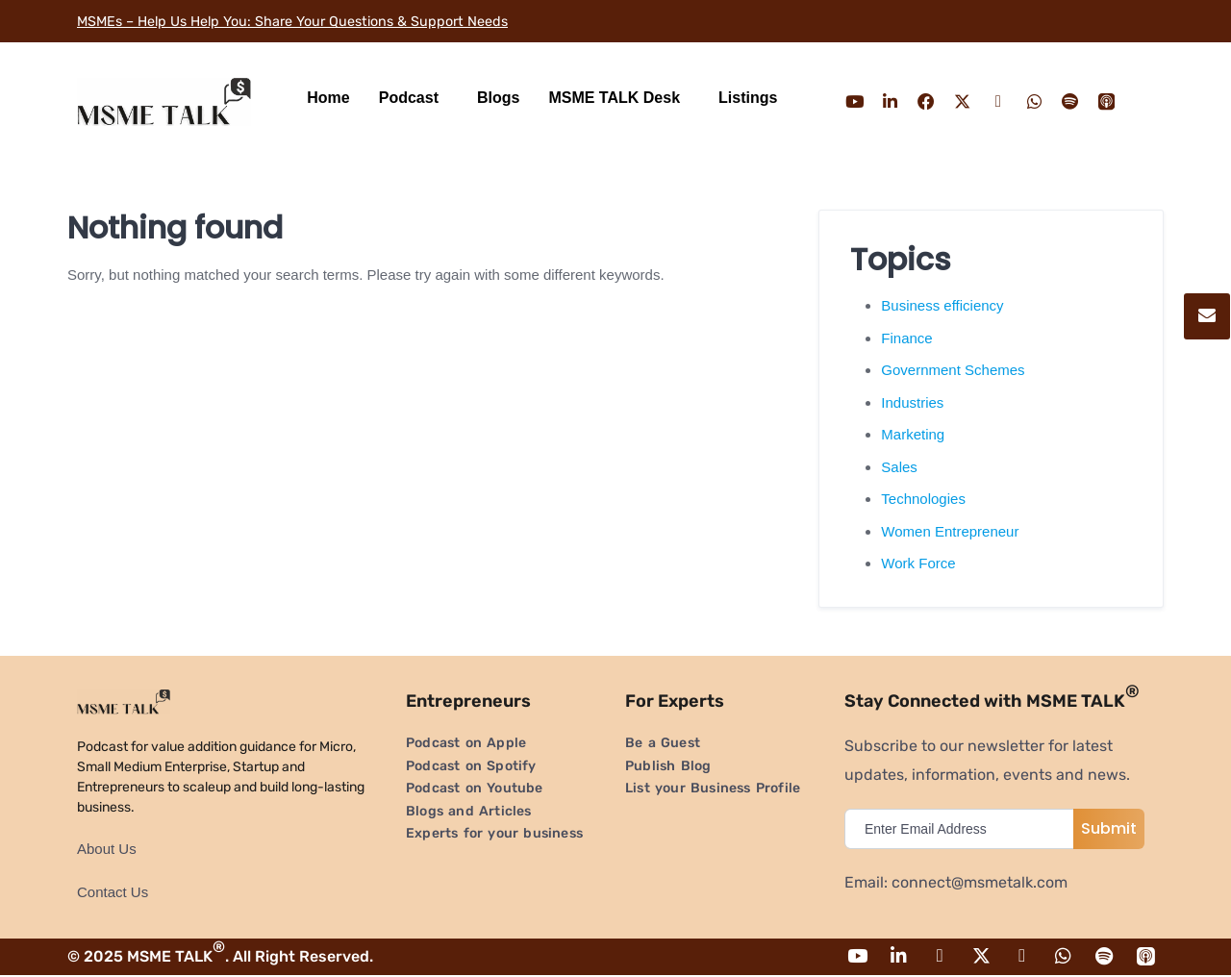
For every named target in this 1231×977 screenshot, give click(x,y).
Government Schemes (952, 370)
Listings (747, 97)
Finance (906, 338)
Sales (899, 467)
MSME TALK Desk (614, 97)
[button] (413, 98)
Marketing (912, 434)
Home (328, 97)
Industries (912, 402)
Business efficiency (942, 305)
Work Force (918, 563)
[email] (963, 829)
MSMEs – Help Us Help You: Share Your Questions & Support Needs (316, 21)
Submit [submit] (1109, 828)
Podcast (409, 97)
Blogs (498, 97)
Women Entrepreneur (949, 531)
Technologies (923, 498)
